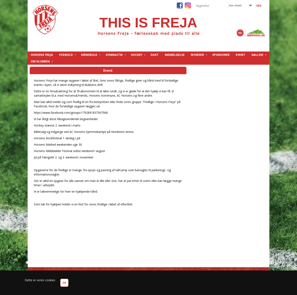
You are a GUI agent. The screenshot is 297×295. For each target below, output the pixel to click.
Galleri (258, 55)
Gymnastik (115, 55)
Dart (155, 55)
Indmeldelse (175, 55)
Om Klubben (41, 61)
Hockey (137, 55)
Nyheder (198, 55)
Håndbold (90, 55)
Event (240, 55)
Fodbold (67, 55)
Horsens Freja (42, 55)
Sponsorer (221, 55)
